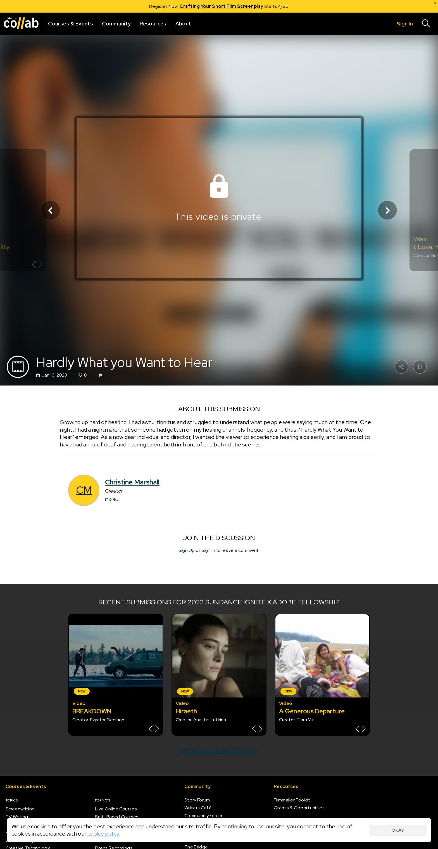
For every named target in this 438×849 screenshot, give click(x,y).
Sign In (208, 551)
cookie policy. (103, 833)
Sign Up (186, 551)
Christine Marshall (132, 482)
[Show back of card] (37, 265)
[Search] (426, 24)
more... (112, 499)
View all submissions (219, 750)
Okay (398, 830)
